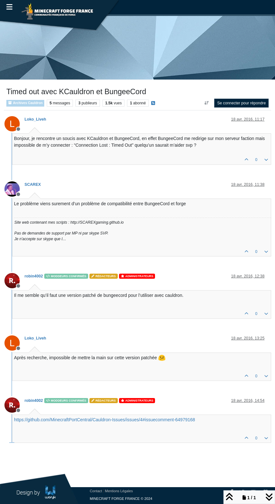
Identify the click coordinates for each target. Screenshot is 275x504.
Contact (96, 491)
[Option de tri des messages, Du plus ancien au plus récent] (206, 103)
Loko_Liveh (35, 119)
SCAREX (33, 184)
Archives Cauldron (25, 103)
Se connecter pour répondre (241, 103)
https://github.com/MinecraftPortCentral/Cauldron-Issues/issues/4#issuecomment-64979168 (104, 419)
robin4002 (34, 276)
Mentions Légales (119, 491)
